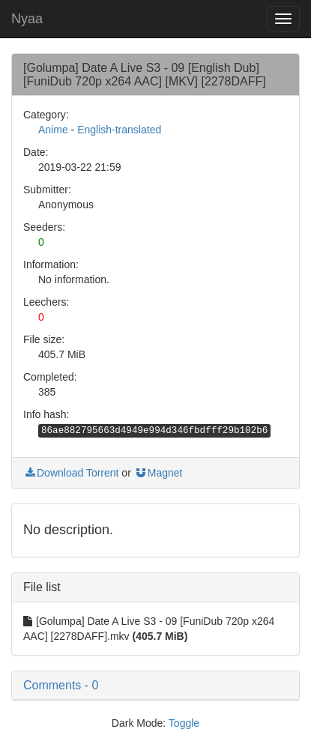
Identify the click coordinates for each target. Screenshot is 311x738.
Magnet (158, 473)
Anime (53, 130)
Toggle (184, 723)
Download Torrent (70, 473)
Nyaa (27, 18)
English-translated (119, 130)
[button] (155, 685)
